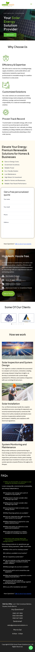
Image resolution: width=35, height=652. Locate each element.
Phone (17, 217)
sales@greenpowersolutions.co (17, 625)
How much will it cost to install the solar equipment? (17, 571)
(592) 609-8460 (17, 616)
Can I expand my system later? (14, 557)
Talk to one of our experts (23, 244)
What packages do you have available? (17, 567)
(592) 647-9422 (17, 618)
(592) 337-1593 (18, 613)
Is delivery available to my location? (16, 553)
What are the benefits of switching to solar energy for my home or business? (18, 482)
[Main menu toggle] (31, 4)
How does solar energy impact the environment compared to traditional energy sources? (15, 540)
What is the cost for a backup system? (16, 549)
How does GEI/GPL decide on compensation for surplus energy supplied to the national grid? (17, 582)
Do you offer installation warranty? (16, 587)
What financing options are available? (16, 513)
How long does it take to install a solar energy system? (17, 508)
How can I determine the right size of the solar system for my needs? (17, 517)
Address (17, 229)
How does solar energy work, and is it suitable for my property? (16, 493)
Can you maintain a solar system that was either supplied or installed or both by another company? (16, 561)
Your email (17, 209)
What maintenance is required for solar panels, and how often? (17, 522)
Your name (17, 201)
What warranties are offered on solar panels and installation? (16, 527)
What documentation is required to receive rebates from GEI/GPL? (18, 576)
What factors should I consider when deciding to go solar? (16, 498)
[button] (3, 318)
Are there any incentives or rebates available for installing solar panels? (16, 532)
